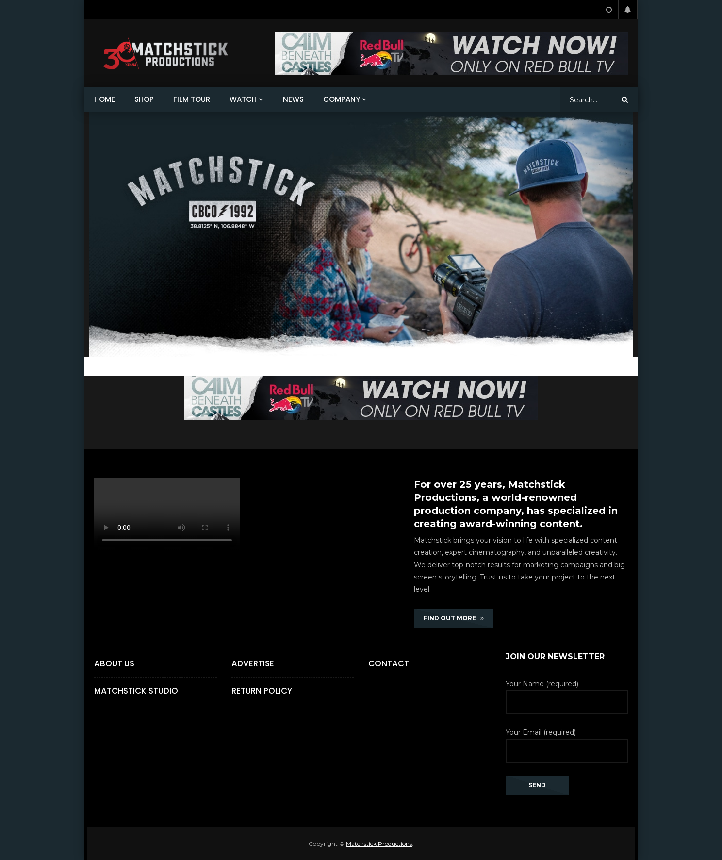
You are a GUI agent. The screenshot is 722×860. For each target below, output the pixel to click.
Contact (388, 663)
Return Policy (261, 690)
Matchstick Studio (136, 690)
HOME (104, 99)
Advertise (252, 663)
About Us (114, 663)
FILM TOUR (191, 99)
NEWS (293, 99)
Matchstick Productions (379, 843)
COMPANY (341, 99)
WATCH (243, 99)
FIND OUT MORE (454, 618)
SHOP (144, 99)
